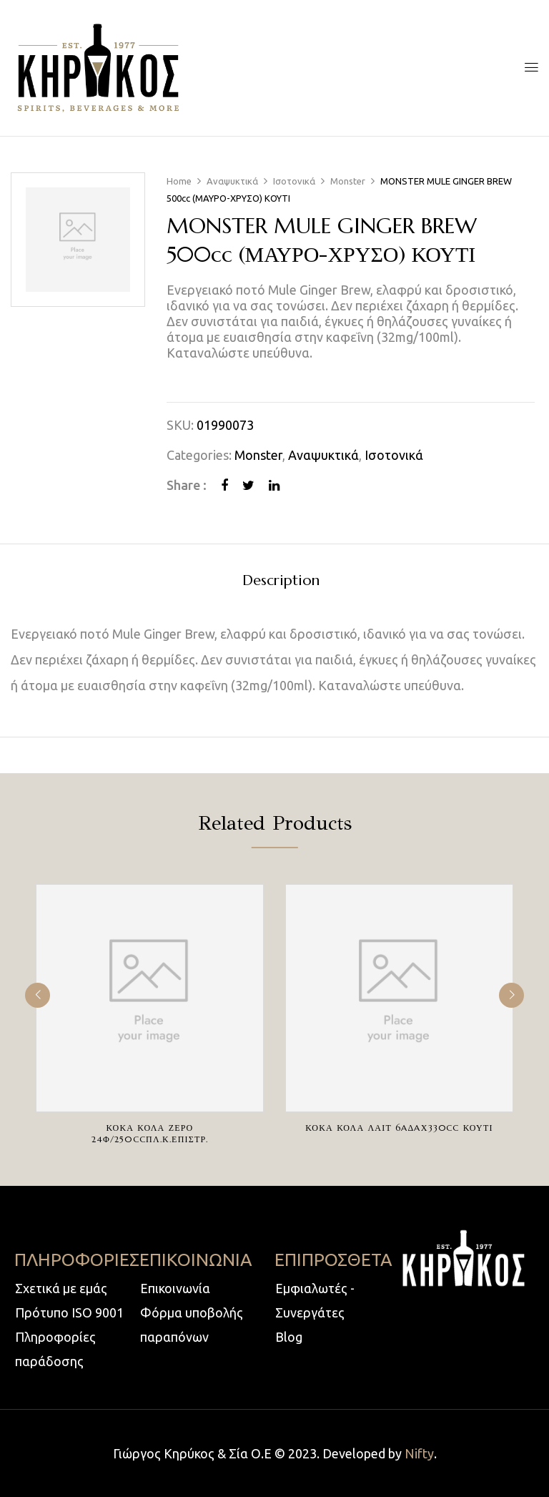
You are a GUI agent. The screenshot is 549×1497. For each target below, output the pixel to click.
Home (179, 181)
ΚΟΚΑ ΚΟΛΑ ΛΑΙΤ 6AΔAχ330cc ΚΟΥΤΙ (399, 1127)
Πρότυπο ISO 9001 (69, 1312)
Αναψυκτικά (232, 181)
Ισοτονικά (294, 181)
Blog (288, 1337)
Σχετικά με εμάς (61, 1288)
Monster (347, 181)
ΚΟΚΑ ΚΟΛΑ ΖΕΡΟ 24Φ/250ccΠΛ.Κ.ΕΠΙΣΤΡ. (150, 1133)
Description (281, 581)
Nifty (419, 1453)
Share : (187, 485)
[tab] (281, 582)
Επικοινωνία (175, 1288)
